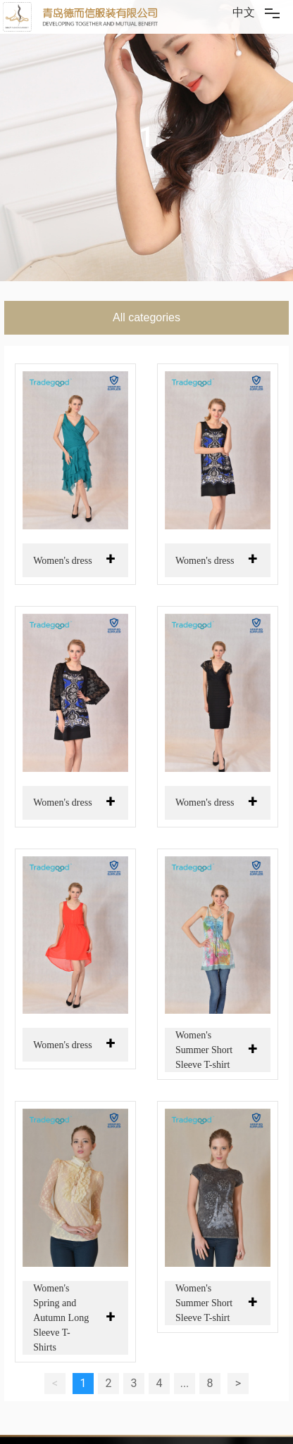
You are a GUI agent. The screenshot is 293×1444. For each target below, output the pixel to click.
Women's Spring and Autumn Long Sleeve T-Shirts (61, 1318)
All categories (146, 317)
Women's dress (62, 560)
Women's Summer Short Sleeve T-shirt (203, 1050)
